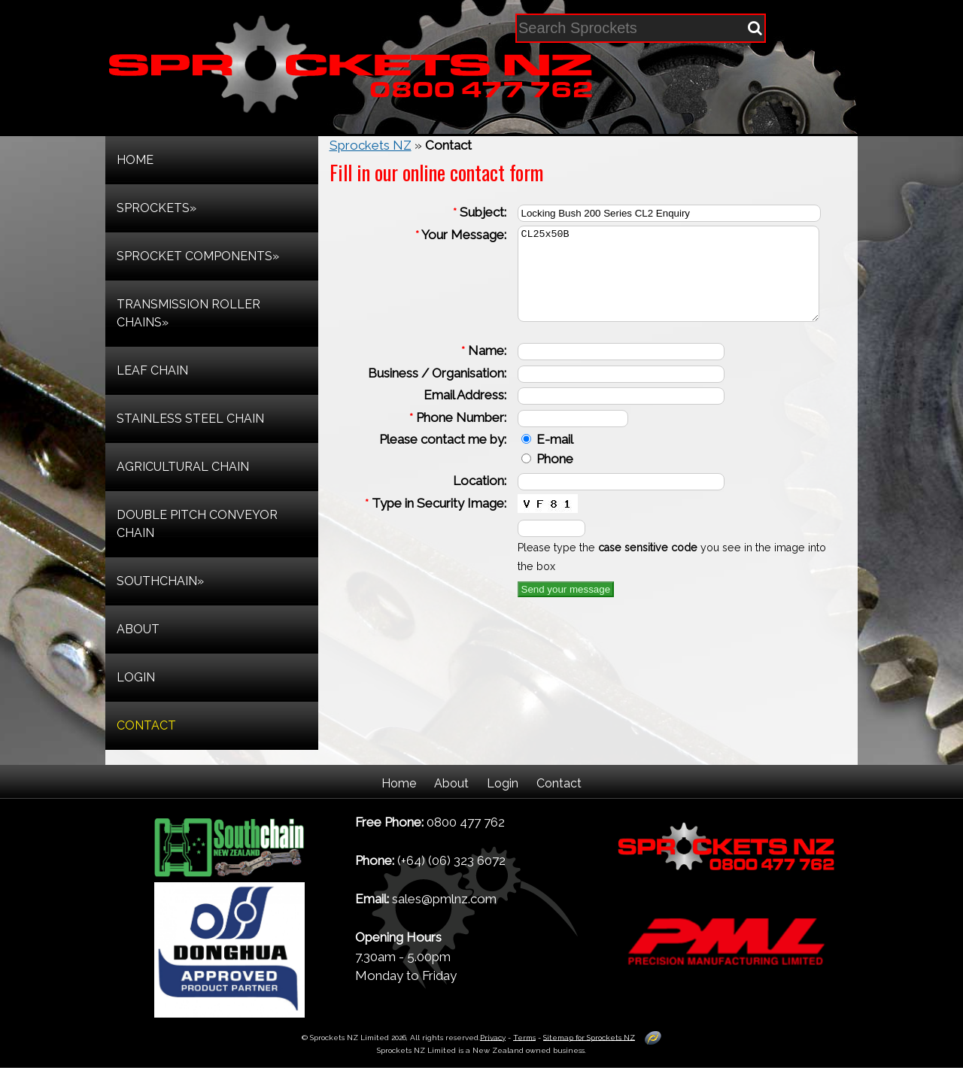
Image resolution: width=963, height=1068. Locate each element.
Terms (524, 1037)
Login (502, 783)
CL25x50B (674, 283)
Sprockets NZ (371, 145)
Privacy (493, 1037)
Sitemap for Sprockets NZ (589, 1037)
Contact (559, 783)
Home (398, 783)
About (451, 783)
